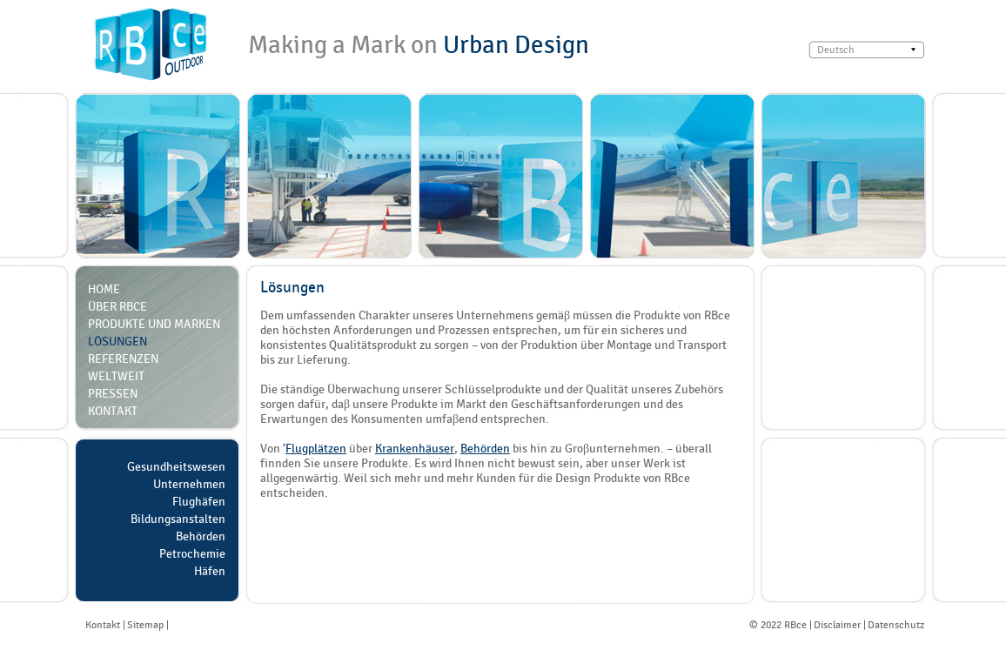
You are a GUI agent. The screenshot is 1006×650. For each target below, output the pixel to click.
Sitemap (145, 625)
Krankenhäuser (414, 448)
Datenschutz (896, 625)
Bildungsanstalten (178, 519)
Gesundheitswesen (176, 466)
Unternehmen (189, 484)
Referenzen (123, 358)
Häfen (209, 571)
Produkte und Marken (154, 324)
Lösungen (117, 341)
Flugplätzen (315, 448)
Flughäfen (198, 501)
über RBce (117, 306)
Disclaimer (837, 625)
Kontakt (112, 411)
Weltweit (116, 376)
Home (104, 289)
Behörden (200, 536)
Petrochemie (192, 553)
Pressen (112, 393)
